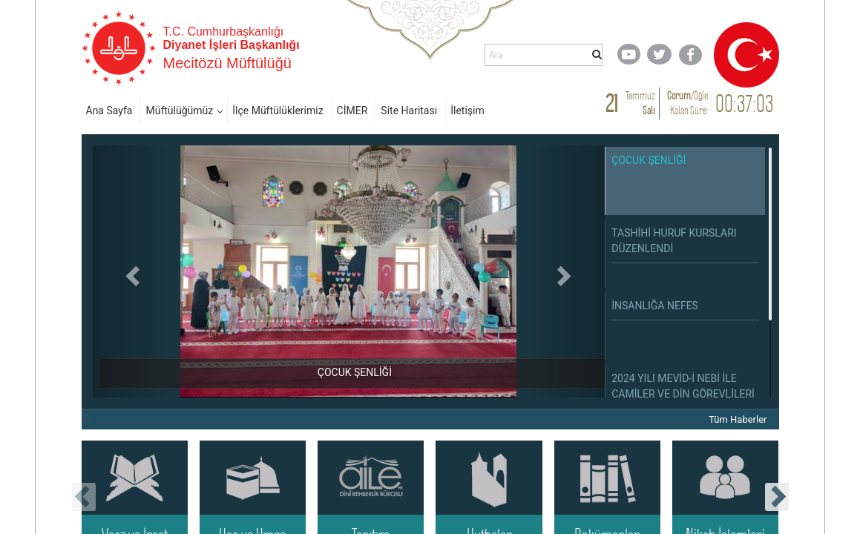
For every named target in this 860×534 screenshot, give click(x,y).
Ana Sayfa (109, 110)
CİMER (352, 110)
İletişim (467, 110)
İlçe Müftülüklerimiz (277, 110)
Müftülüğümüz (179, 110)
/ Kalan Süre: (687, 102)
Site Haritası (409, 110)
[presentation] (84, 497)
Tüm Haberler (738, 419)
